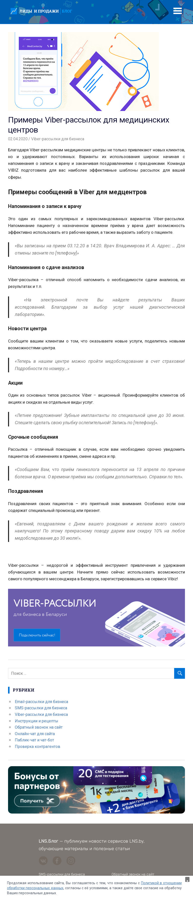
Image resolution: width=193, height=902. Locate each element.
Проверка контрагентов (37, 746)
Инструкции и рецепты (36, 721)
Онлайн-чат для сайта (35, 733)
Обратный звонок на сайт (39, 727)
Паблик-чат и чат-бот (34, 740)
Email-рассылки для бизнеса (41, 701)
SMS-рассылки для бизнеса (41, 708)
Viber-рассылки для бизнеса (57, 139)
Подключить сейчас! (37, 635)
